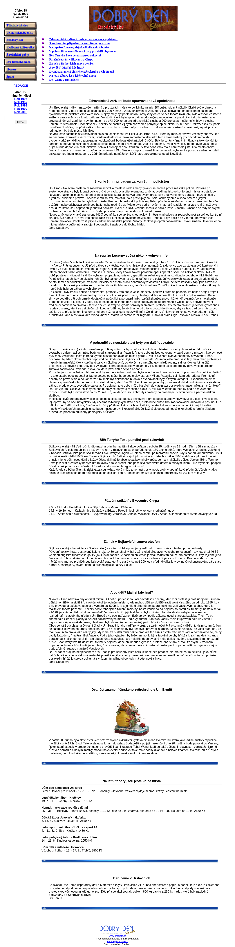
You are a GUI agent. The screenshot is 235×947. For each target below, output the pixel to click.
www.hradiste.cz (117, 936)
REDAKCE (20, 85)
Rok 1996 (20, 98)
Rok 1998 (20, 105)
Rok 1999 (20, 108)
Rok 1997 (20, 102)
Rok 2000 (20, 112)
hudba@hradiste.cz (117, 941)
